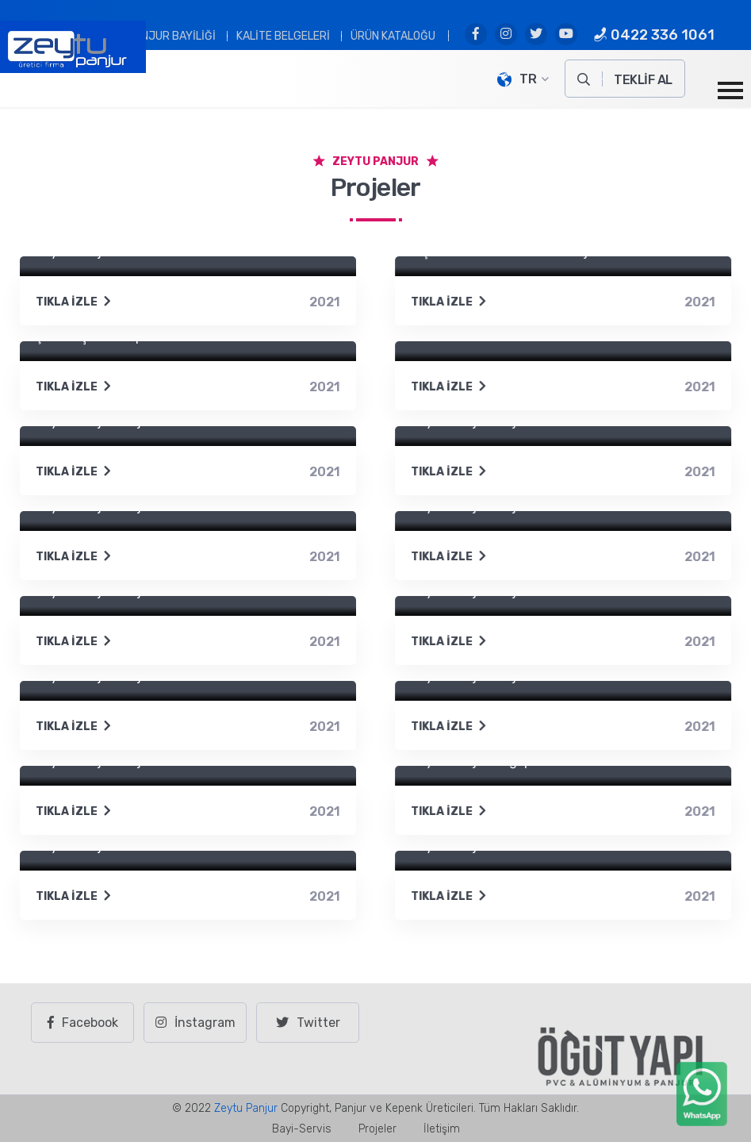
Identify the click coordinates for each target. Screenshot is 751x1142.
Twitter (308, 1022)
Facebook (83, 1022)
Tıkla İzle (74, 302)
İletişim (441, 1129)
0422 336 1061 (654, 35)
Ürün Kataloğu (393, 36)
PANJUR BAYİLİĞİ (172, 36)
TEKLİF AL (643, 79)
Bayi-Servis (301, 1129)
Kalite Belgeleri (283, 36)
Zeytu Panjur (246, 1108)
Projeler (377, 1129)
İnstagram (195, 1022)
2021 (324, 302)
